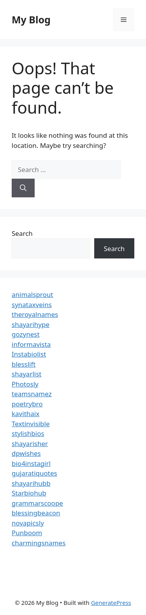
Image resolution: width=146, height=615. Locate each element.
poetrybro (27, 403)
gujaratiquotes (34, 473)
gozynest (26, 334)
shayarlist (26, 373)
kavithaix (25, 413)
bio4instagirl (31, 463)
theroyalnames (35, 314)
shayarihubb (31, 483)
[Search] (23, 188)
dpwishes (26, 453)
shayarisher (30, 443)
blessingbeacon (36, 512)
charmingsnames (38, 542)
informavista (31, 344)
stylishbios (28, 433)
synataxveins (32, 304)
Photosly (25, 384)
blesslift (23, 364)
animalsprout (32, 294)
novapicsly (28, 522)
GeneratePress (111, 602)
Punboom (27, 532)
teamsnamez (32, 393)
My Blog (31, 19)
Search (22, 233)
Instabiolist (29, 354)
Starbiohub (29, 492)
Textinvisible (31, 423)
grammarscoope (37, 503)
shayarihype (30, 324)
